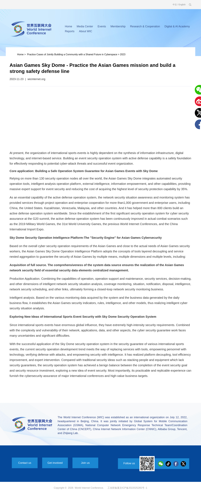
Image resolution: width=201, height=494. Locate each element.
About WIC (85, 31)
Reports (69, 31)
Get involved (55, 462)
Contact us (24, 462)
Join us (85, 462)
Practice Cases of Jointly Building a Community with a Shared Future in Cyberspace (72, 54)
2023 (123, 54)
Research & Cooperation (145, 26)
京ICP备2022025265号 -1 (133, 488)
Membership (118, 26)
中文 (175, 4)
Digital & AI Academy (177, 26)
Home (68, 26)
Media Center (85, 26)
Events (102, 26)
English (182, 4)
